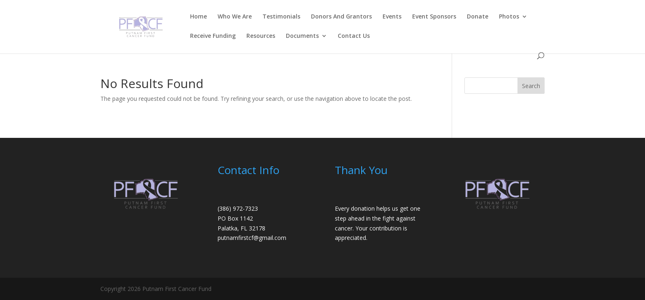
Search (531, 86)
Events (392, 17)
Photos (509, 17)
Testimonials (281, 17)
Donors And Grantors (341, 17)
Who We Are (235, 17)
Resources (260, 36)
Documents (302, 36)
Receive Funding (213, 36)
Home (198, 17)
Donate (477, 17)
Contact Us (354, 36)
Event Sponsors (434, 17)
